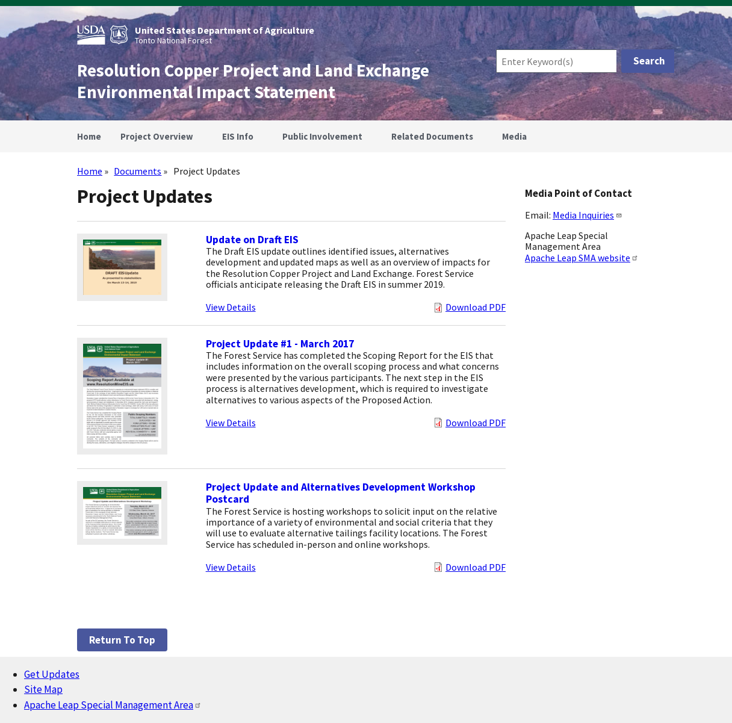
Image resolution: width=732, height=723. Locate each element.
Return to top (122, 640)
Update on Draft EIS (252, 239)
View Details (231, 307)
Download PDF (475, 307)
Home (89, 171)
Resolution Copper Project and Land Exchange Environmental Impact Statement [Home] (253, 81)
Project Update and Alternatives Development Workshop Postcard (341, 493)
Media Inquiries (587, 215)
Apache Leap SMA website (582, 258)
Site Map (43, 689)
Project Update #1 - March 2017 (280, 343)
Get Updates (51, 674)
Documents (137, 171)
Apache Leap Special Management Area (113, 705)
